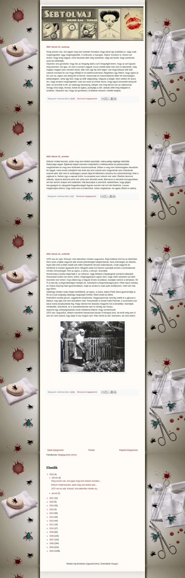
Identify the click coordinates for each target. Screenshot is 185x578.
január (55, 493)
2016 (51, 505)
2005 (51, 547)
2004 (51, 551)
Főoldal (91, 450)
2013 (51, 517)
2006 (51, 543)
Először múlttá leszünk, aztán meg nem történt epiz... (74, 485)
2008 (51, 536)
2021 (51, 498)
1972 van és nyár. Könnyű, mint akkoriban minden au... (75, 488)
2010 (51, 528)
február (55, 478)
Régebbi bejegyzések (128, 450)
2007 (51, 540)
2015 (51, 509)
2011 (51, 524)
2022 (51, 474)
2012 (51, 521)
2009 (51, 532)
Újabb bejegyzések (55, 450)
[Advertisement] (92, 129)
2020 (51, 502)
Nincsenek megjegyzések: (87, 99)
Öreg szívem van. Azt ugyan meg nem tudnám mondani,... (76, 481)
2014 (51, 513)
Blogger (114, 564)
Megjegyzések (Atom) (67, 455)
